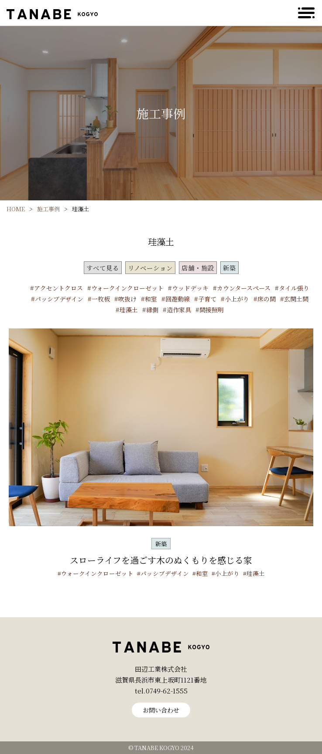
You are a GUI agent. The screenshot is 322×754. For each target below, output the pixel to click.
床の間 (266, 298)
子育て (207, 298)
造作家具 (179, 309)
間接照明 (211, 309)
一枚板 (101, 298)
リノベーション (150, 267)
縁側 (152, 309)
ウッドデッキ (190, 288)
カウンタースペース (244, 288)
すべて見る (102, 267)
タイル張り (294, 288)
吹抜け (127, 298)
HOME (16, 209)
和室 (151, 298)
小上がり (237, 298)
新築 (229, 267)
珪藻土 (129, 309)
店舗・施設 (198, 267)
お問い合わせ (161, 710)
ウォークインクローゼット (127, 288)
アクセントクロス (58, 288)
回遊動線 (177, 298)
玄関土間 (296, 298)
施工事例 (48, 209)
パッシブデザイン (59, 298)
